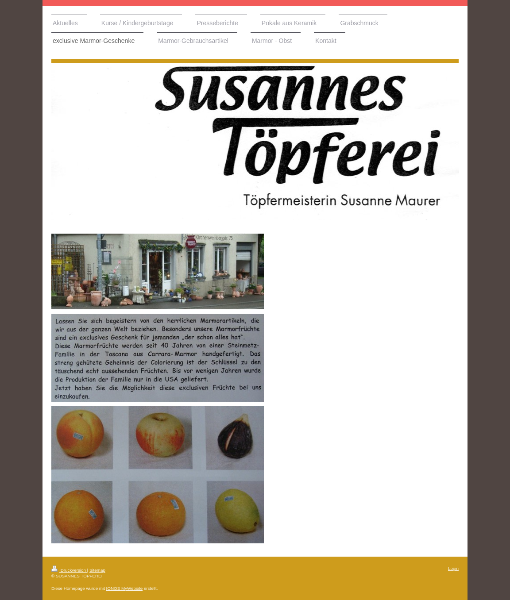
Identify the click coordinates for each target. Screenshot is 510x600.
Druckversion (69, 570)
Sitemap (97, 570)
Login (453, 568)
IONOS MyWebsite (124, 588)
